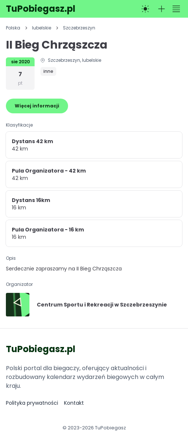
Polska (13, 28)
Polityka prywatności (32, 403)
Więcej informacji (37, 106)
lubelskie (41, 28)
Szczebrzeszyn (79, 28)
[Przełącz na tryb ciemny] (145, 9)
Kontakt (74, 403)
